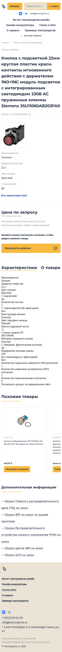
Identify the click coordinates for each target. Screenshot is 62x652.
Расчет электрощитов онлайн (31, 19)
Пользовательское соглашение (19, 638)
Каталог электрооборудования (27, 42)
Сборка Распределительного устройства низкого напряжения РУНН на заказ (31, 534)
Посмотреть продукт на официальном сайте (26, 384)
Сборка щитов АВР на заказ (23, 548)
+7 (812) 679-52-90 (12, 617)
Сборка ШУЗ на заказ (19, 555)
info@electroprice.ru (39, 14)
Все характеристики (14, 195)
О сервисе (13, 30)
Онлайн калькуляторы (20, 25)
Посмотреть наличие (31, 248)
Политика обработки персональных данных (25, 642)
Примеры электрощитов (40, 30)
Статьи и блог (47, 25)
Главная (5, 42)
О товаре (50, 267)
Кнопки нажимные (10, 50)
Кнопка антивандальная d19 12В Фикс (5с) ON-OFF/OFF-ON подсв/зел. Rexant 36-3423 (23, 442)
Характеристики (19, 267)
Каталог (15, 6)
